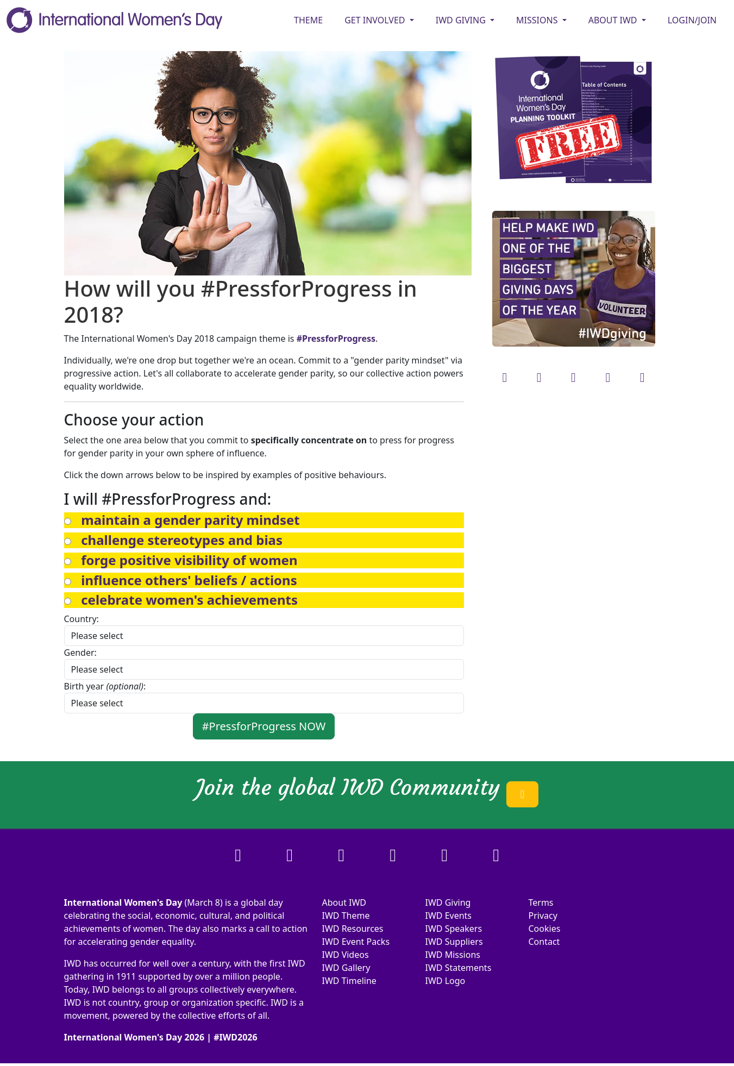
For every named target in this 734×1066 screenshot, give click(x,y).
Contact (544, 942)
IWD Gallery (346, 968)
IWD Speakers (453, 929)
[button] (190, 520)
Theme (308, 20)
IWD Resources (353, 929)
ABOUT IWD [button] (613, 20)
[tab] (264, 520)
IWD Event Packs (356, 942)
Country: (81, 619)
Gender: (80, 653)
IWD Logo (445, 981)
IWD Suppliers (454, 942)
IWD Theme (346, 915)
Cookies (545, 929)
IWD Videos (345, 955)
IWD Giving (448, 902)
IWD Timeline (349, 981)
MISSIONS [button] (538, 20)
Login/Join (692, 20)
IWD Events (448, 915)
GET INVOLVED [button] (375, 20)
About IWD (344, 902)
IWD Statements (458, 968)
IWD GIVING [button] (462, 20)
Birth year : (105, 686)
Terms (541, 902)
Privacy (543, 915)
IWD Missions (452, 955)
